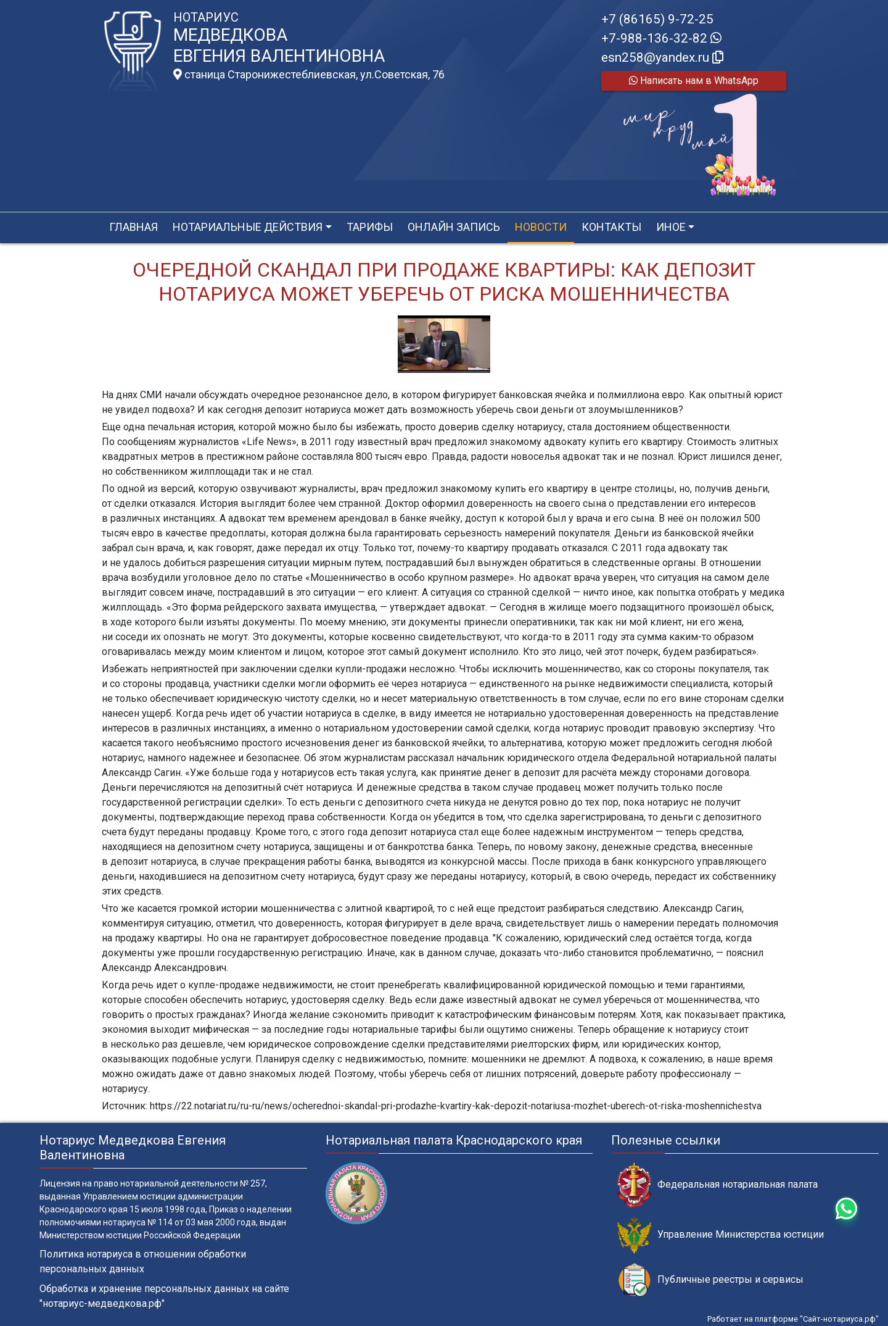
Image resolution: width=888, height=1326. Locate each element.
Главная (133, 226)
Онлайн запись (454, 226)
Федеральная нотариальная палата (717, 1184)
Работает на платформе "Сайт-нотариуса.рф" (793, 1319)
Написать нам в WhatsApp (693, 80)
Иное (671, 226)
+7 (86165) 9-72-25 (657, 19)
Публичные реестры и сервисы (710, 1280)
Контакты (611, 226)
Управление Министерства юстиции (720, 1235)
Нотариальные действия (248, 226)
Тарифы (370, 226)
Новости (541, 226)
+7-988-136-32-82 (661, 38)
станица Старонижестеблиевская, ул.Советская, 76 (309, 75)
